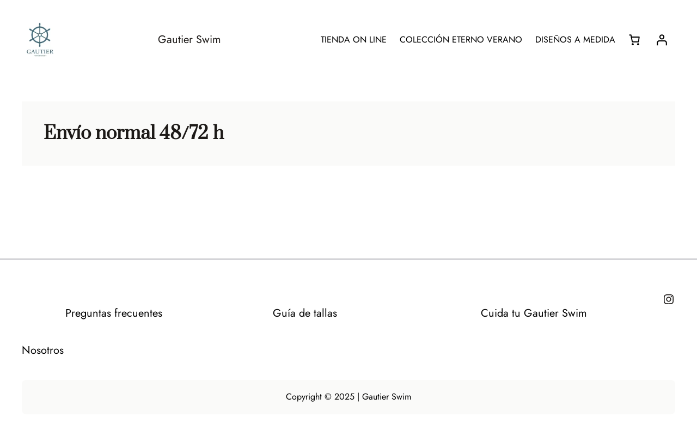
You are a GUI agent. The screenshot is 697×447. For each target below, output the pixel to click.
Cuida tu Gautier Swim (534, 313)
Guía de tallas (305, 313)
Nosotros (43, 350)
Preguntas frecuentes (113, 313)
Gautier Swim (189, 39)
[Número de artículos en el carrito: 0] (634, 39)
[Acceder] (661, 39)
